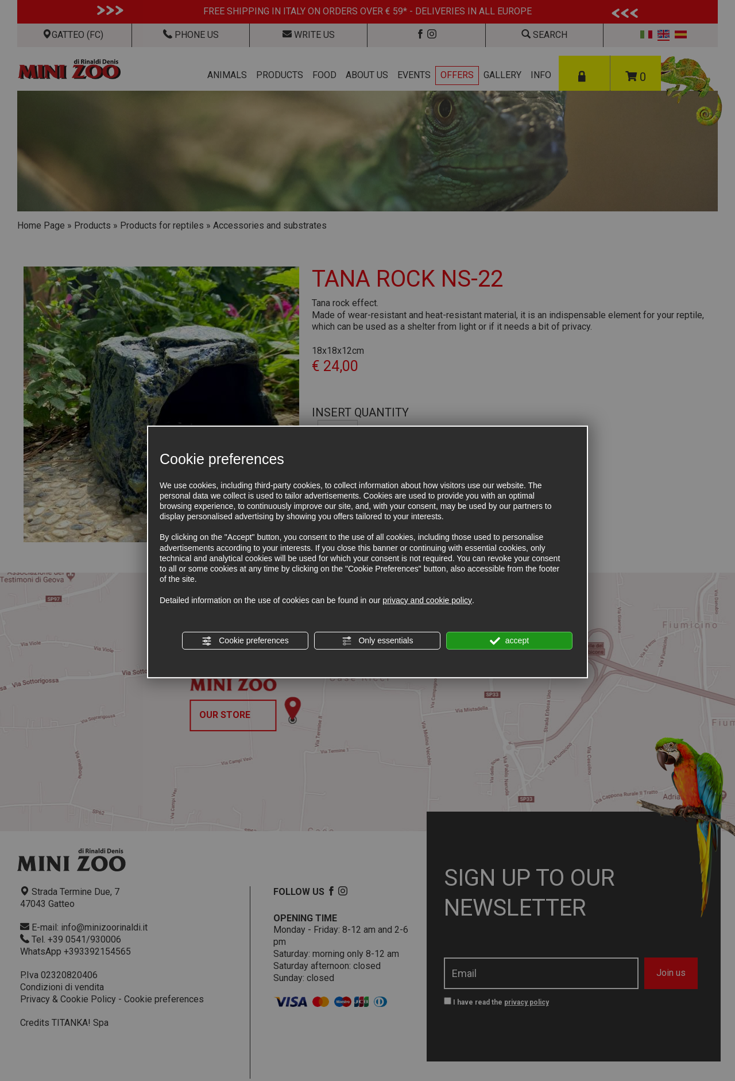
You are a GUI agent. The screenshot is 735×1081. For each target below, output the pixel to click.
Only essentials (377, 641)
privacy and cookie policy (427, 599)
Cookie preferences (245, 641)
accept (509, 641)
